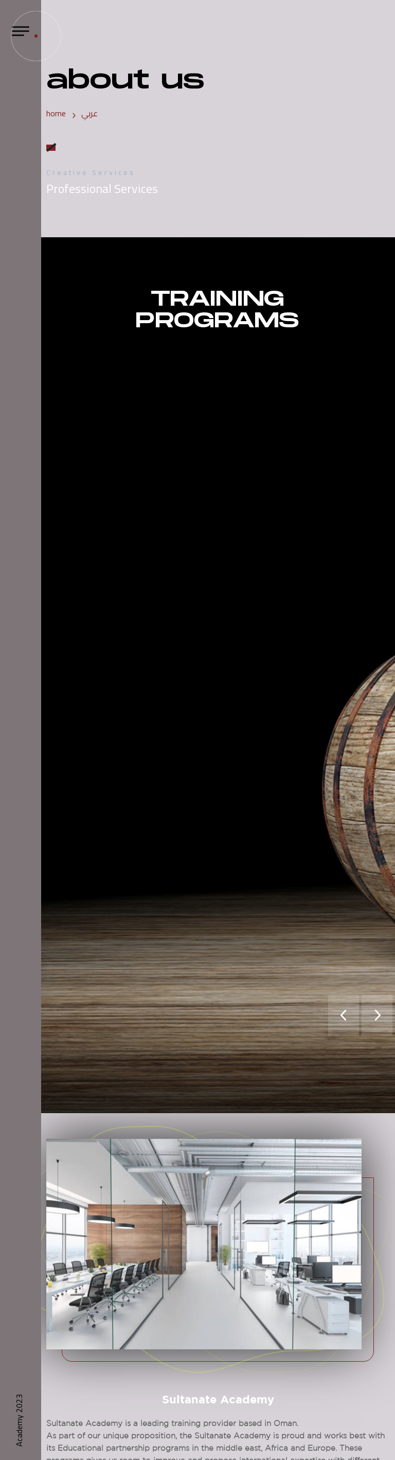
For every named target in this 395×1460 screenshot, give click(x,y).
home (56, 113)
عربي (89, 113)
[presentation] (343, 1015)
